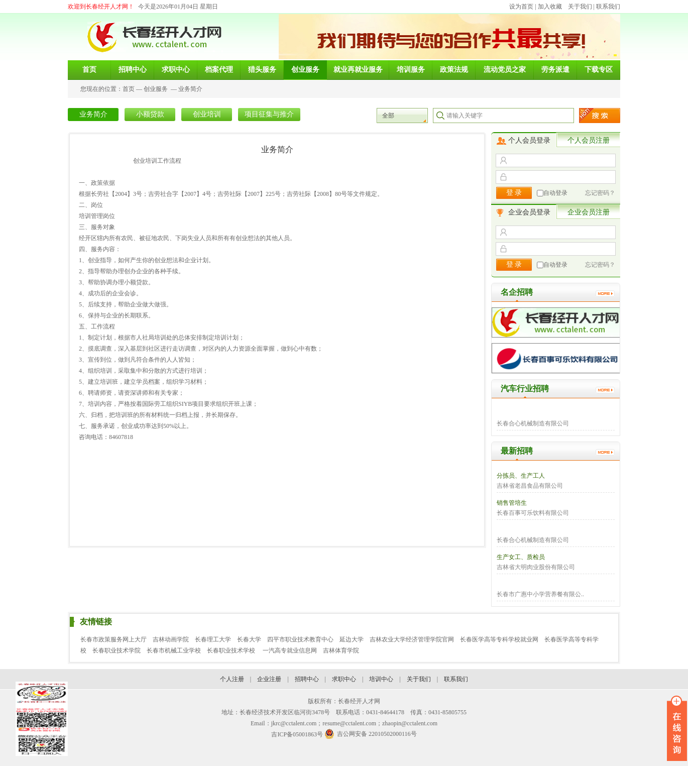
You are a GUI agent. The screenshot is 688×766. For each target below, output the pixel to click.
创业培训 (207, 114)
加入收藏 (550, 6)
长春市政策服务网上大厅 (113, 639)
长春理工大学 (213, 639)
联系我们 (608, 6)
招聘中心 (307, 679)
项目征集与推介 (269, 114)
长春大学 (249, 639)
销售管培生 (512, 502)
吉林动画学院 (171, 639)
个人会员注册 (588, 140)
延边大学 (351, 639)
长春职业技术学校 (232, 650)
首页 (129, 88)
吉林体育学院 (341, 650)
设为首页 (521, 6)
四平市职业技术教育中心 (300, 639)
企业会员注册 (588, 212)
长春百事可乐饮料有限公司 (533, 512)
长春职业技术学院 (116, 650)
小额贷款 (150, 114)
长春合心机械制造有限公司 (533, 423)
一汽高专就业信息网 (290, 650)
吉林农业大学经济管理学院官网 (412, 639)
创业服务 (156, 88)
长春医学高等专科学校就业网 (499, 639)
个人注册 (232, 679)
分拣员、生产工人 (521, 475)
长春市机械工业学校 (174, 650)
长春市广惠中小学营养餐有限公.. (540, 594)
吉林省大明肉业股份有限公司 (536, 567)
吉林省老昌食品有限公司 (530, 485)
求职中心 (344, 679)
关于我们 (580, 6)
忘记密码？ (600, 192)
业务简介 (190, 88)
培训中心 (381, 679)
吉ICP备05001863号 (297, 734)
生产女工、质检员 (521, 557)
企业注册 (269, 679)
